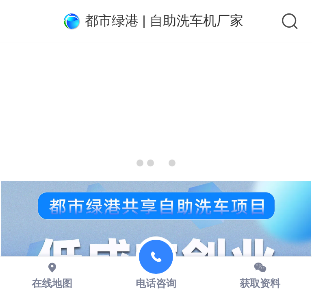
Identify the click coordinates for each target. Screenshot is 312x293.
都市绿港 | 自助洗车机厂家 (164, 20)
